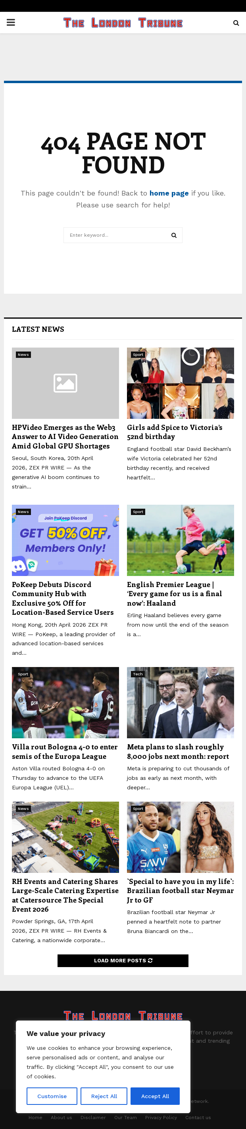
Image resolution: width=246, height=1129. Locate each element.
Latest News (38, 329)
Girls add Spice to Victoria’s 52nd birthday (175, 431)
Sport (138, 354)
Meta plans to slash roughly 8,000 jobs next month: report (178, 751)
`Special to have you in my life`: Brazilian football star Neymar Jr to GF (180, 890)
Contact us (198, 1117)
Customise (52, 1096)
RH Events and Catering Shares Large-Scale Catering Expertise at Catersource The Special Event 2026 (65, 895)
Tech (138, 674)
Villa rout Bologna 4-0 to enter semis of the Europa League (65, 751)
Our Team (125, 1117)
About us (61, 1117)
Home (35, 1117)
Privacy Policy (161, 1117)
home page (169, 193)
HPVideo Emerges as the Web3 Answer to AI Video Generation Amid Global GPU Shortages (65, 436)
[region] (103, 1067)
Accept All (155, 1096)
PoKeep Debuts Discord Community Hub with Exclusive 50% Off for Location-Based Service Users (63, 598)
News (23, 354)
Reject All (104, 1096)
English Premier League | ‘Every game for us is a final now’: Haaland (174, 594)
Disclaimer (93, 1117)
